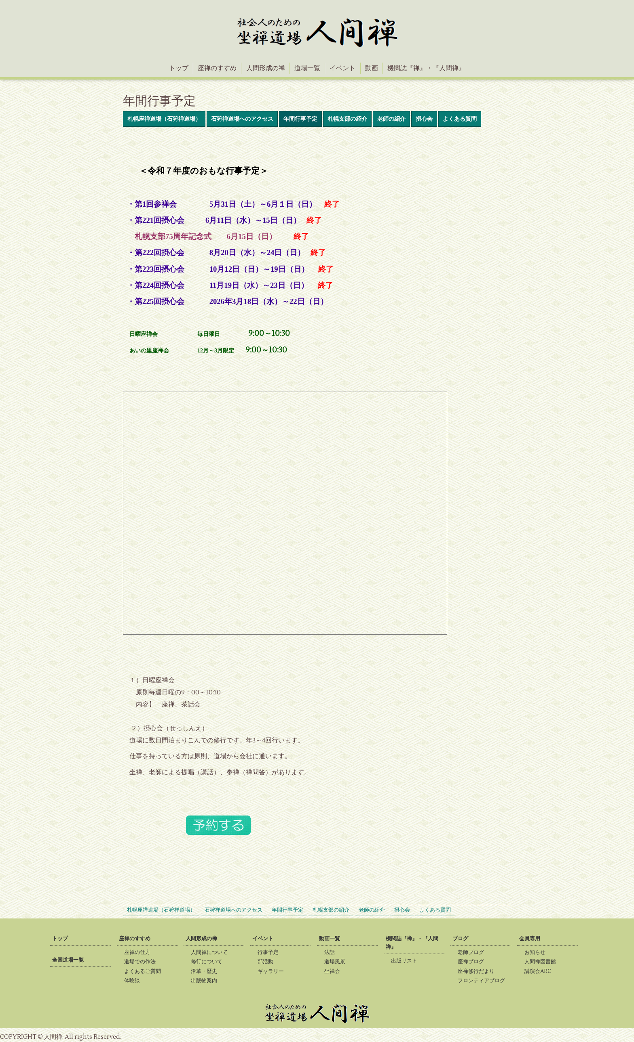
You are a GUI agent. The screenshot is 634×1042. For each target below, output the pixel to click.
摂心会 (424, 118)
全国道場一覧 (68, 960)
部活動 (267, 961)
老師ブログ (473, 952)
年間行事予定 (300, 118)
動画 (371, 68)
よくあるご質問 (145, 971)
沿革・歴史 (206, 971)
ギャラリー (273, 971)
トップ (178, 68)
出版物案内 (206, 980)
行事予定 (270, 952)
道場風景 (337, 961)
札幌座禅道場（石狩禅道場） (164, 118)
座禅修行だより (479, 971)
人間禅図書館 (542, 961)
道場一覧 (307, 68)
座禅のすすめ (217, 68)
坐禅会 (334, 971)
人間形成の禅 (265, 68)
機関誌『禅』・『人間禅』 (426, 68)
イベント (342, 68)
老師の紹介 (391, 118)
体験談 (134, 980)
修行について (209, 961)
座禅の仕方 (139, 952)
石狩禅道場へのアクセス (242, 118)
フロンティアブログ (484, 980)
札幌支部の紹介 (347, 118)
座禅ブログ (473, 961)
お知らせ (537, 952)
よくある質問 (460, 118)
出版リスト (406, 961)
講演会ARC (540, 971)
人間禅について (212, 952)
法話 (332, 952)
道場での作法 (142, 961)
